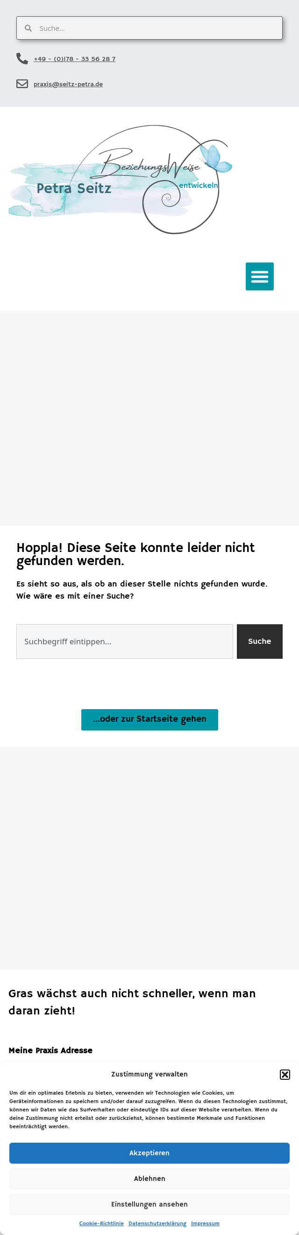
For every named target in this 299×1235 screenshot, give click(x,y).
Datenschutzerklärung (157, 1223)
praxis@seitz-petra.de (68, 84)
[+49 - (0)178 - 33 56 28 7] (22, 58)
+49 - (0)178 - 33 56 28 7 (74, 59)
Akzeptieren (149, 1153)
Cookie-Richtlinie (101, 1223)
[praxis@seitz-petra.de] (22, 84)
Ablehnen (149, 1178)
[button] (285, 1074)
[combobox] (124, 641)
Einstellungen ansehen (149, 1204)
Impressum (205, 1223)
